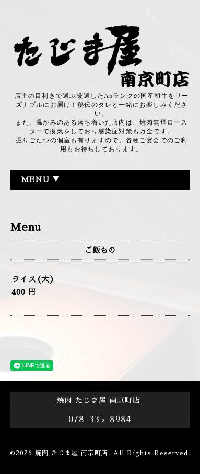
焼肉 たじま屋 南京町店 (71, 453)
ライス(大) (33, 279)
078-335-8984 (100, 419)
